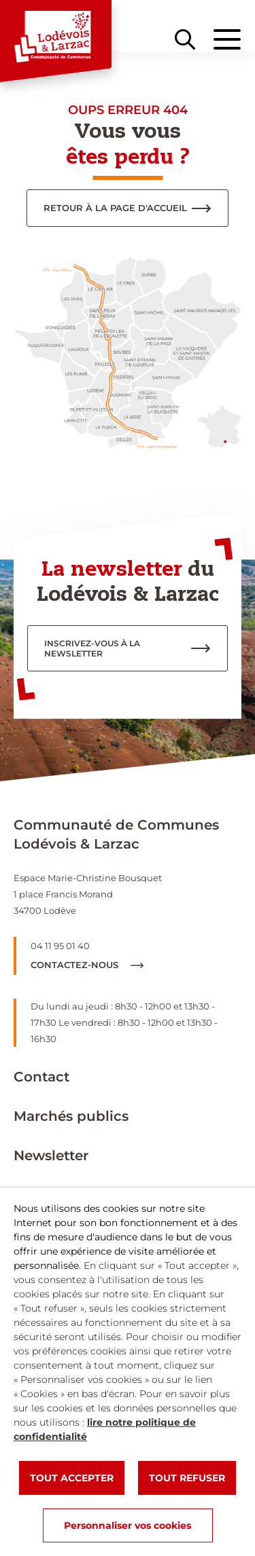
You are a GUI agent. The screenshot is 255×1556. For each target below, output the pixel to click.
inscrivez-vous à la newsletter (92, 648)
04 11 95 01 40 (60, 945)
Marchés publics (71, 1116)
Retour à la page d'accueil (115, 207)
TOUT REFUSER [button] (187, 1478)
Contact (41, 1077)
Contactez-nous (87, 964)
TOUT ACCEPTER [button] (72, 1478)
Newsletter (51, 1155)
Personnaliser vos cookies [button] (127, 1525)
